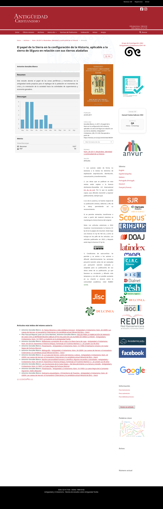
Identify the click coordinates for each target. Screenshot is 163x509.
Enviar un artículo (126, 407)
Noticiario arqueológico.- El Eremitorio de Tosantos (61, 373)
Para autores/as (124, 393)
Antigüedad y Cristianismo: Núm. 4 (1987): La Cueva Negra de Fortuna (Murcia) (67, 365)
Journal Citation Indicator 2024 (132, 115)
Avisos (95, 32)
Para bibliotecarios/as (126, 397)
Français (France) (125, 187)
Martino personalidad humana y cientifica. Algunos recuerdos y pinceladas (69, 359)
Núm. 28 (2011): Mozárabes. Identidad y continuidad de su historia (55, 40)
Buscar (144, 32)
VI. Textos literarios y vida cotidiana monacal (58, 330)
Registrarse (139, 2)
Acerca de (51, 32)
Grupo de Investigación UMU (132, 43)
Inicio (17, 32)
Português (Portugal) (126, 180)
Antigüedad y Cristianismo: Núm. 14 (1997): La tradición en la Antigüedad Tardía (64, 338)
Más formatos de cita (92, 142)
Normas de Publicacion (68, 32)
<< (18, 379)
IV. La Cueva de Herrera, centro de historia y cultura (61, 355)
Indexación (85, 32)
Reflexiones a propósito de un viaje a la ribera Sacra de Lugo (64, 341)
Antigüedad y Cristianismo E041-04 (132, 45)
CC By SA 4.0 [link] (89, 190)
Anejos (103, 32)
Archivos (41, 32)
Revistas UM (128, 2)
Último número (28, 32)
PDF (108, 56)
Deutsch (122, 184)
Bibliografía (46, 350)
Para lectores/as (124, 390)
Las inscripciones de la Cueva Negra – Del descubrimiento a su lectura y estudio (71, 364)
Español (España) (125, 174)
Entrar (147, 2)
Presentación (47, 346)
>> (32, 379)
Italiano (122, 177)
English (121, 170)
